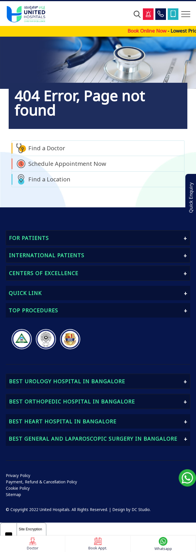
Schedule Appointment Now (67, 164)
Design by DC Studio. (131, 509)
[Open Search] (137, 14)
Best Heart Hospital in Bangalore (62, 421)
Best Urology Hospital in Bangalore (67, 381)
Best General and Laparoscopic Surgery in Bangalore (93, 438)
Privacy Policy (18, 475)
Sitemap (13, 494)
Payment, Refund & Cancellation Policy (41, 482)
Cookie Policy (18, 488)
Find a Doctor (46, 148)
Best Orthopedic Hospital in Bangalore (72, 401)
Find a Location (49, 179)
